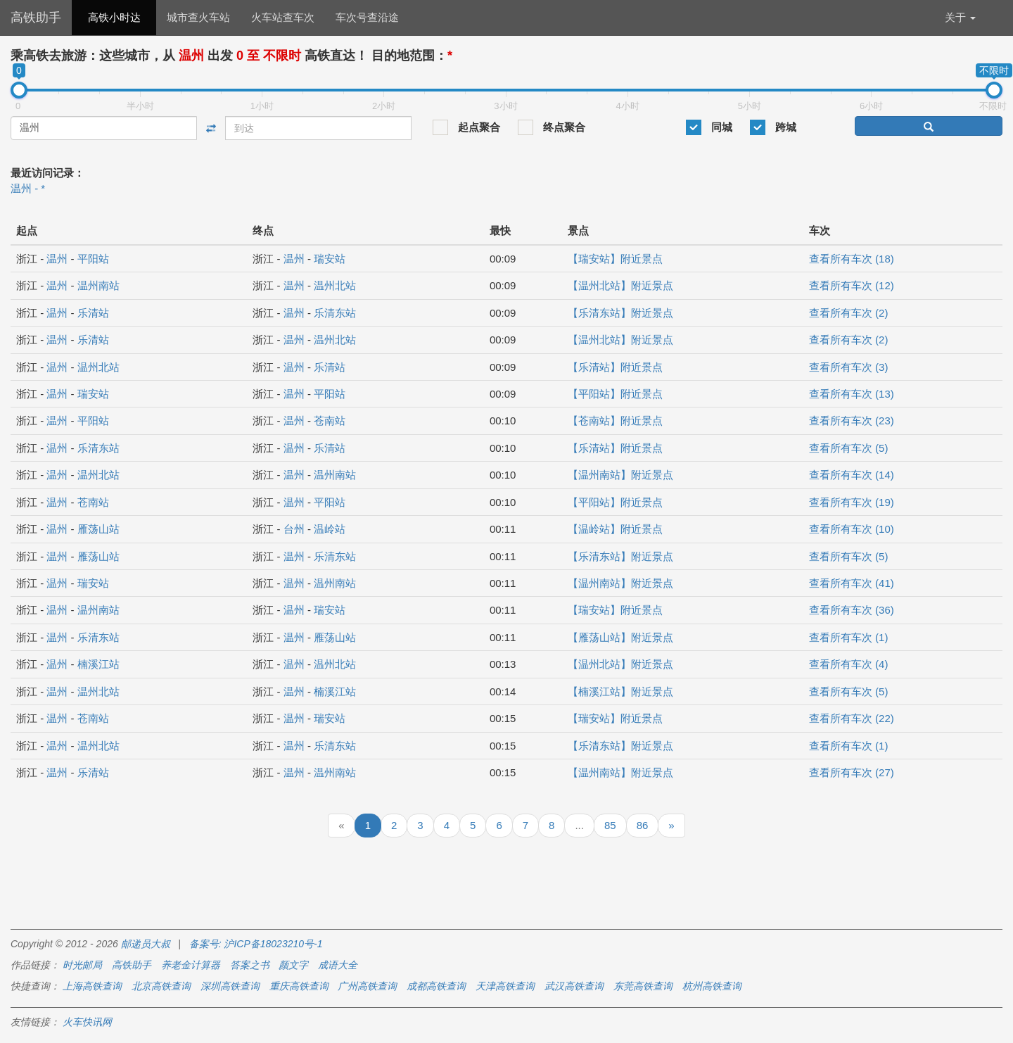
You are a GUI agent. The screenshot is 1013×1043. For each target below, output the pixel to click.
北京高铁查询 (161, 986)
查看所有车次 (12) (851, 285)
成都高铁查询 (436, 986)
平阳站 (93, 259)
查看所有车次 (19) (851, 502)
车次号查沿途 (367, 17)
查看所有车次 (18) (851, 259)
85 (610, 825)
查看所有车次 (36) (851, 610)
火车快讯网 (87, 1022)
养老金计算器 (190, 965)
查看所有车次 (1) (848, 637)
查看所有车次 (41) (851, 583)
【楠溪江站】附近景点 (620, 691)
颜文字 (293, 965)
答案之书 (249, 965)
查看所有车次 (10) (851, 529)
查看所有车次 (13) (851, 394)
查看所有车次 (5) (848, 448)
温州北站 (335, 285)
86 (643, 825)
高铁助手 (36, 18)
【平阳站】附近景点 (615, 394)
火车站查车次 (282, 17)
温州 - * (28, 188)
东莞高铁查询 (643, 986)
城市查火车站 (198, 17)
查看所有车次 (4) (848, 664)
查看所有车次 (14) (851, 475)
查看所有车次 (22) (851, 718)
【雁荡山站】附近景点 (620, 637)
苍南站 (329, 420)
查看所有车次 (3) (848, 367)
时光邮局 (82, 965)
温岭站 (329, 529)
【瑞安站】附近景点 (615, 259)
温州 (57, 259)
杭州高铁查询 (711, 986)
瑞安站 (329, 259)
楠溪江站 (98, 664)
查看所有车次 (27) (851, 772)
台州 (294, 529)
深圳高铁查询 (230, 986)
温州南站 (98, 285)
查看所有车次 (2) (848, 313)
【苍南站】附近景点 (615, 420)
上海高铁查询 (92, 986)
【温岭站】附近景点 (615, 529)
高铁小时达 (114, 17)
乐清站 (93, 313)
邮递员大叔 (145, 943)
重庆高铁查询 (299, 986)
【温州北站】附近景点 (620, 285)
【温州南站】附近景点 (620, 475)
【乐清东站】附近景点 (620, 313)
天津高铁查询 (505, 986)
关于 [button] (960, 17)
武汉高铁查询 (574, 986)
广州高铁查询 (367, 986)
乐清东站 (335, 313)
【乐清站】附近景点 (615, 367)
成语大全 (337, 965)
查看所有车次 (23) (851, 420)
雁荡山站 (98, 529)
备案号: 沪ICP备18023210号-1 (256, 943)
